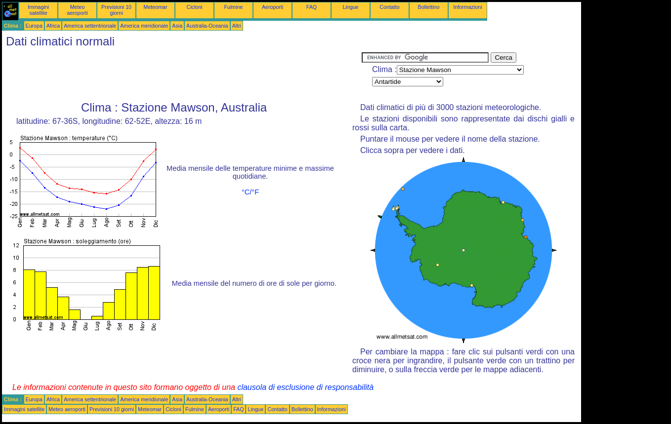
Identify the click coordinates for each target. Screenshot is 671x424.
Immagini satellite (38, 10)
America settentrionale (90, 26)
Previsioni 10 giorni (116, 10)
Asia (177, 26)
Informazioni (467, 7)
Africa (53, 26)
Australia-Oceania (207, 26)
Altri (236, 26)
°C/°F (250, 192)
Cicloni (195, 7)
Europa (34, 26)
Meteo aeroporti (77, 10)
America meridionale (144, 26)
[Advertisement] (182, 74)
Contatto (389, 7)
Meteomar (156, 7)
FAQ (311, 7)
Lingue (351, 7)
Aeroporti (272, 7)
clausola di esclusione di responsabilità (305, 387)
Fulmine (233, 7)
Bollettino (429, 7)
